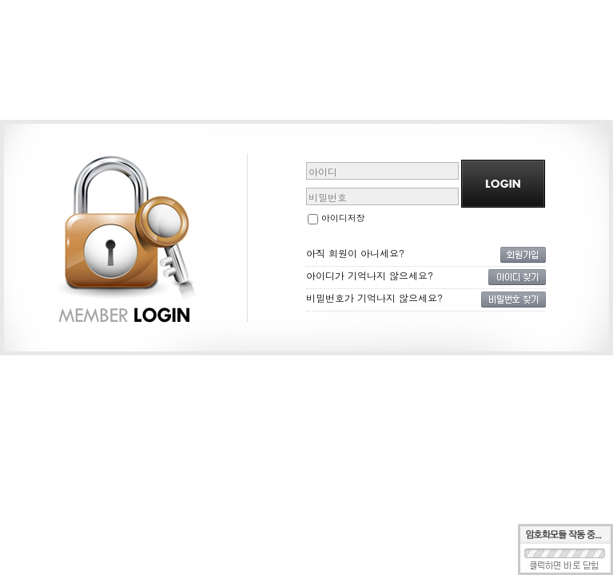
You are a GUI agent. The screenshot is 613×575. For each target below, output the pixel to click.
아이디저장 (336, 218)
